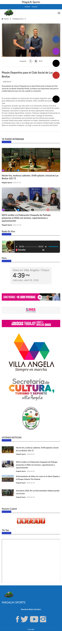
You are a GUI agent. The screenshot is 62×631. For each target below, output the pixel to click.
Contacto (34, 6)
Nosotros (27, 6)
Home (6, 19)
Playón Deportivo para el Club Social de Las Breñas (23, 22)
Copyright (31, 629)
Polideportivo (19, 19)
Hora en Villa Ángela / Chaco (31, 270)
